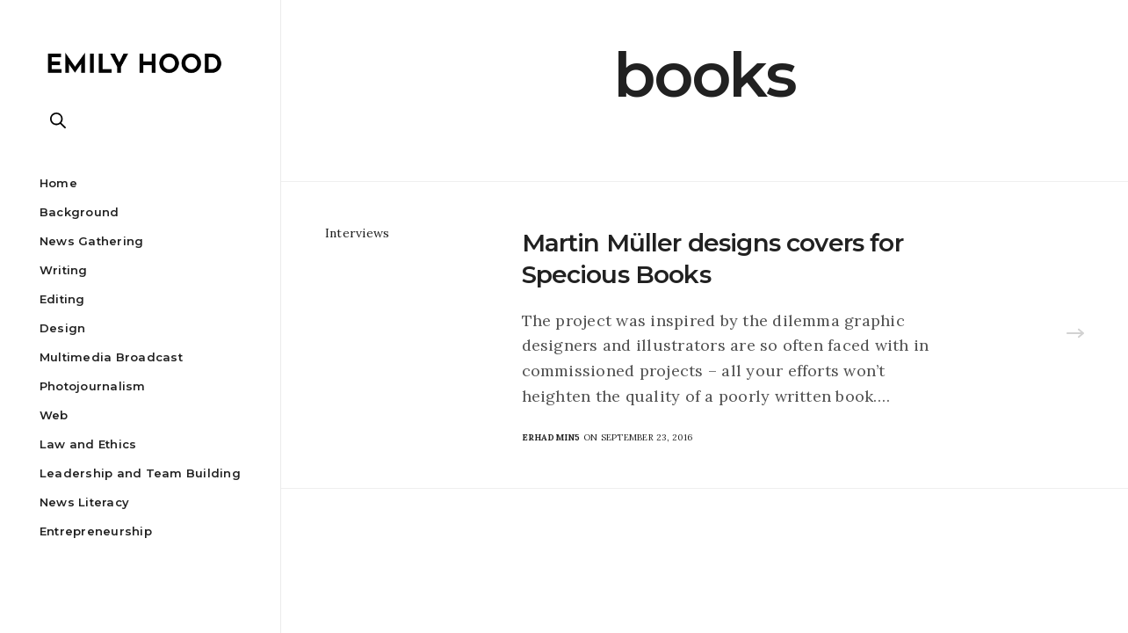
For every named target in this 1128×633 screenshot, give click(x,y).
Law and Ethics (88, 444)
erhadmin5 (551, 437)
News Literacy (84, 502)
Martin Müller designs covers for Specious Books (712, 258)
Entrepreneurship (96, 531)
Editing (62, 299)
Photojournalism (93, 386)
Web (54, 415)
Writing (64, 270)
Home (58, 183)
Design (62, 328)
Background (79, 212)
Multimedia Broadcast (111, 357)
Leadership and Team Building (140, 473)
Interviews (357, 233)
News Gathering (91, 241)
